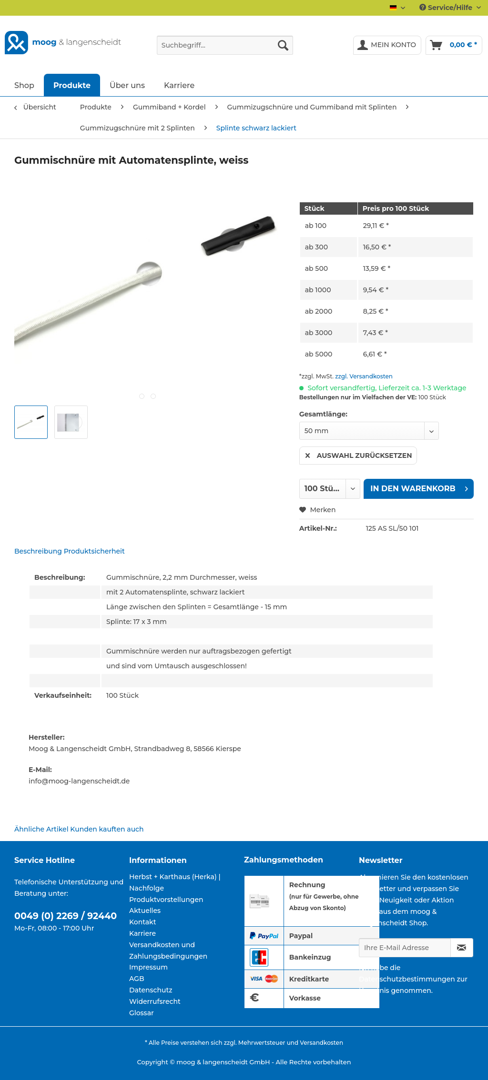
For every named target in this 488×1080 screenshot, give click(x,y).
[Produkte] (72, 85)
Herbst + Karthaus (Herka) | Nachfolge (175, 882)
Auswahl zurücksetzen (358, 454)
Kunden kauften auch (106, 829)
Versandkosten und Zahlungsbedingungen (168, 951)
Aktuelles (145, 910)
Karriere (142, 933)
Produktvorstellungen (166, 899)
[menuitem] (225, 49)
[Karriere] (179, 85)
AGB (136, 978)
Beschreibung (38, 551)
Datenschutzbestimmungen (407, 979)
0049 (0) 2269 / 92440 (65, 916)
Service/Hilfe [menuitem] (446, 7)
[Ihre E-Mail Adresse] (405, 947)
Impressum (148, 967)
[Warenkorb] (454, 45)
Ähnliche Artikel (41, 829)
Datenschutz (151, 990)
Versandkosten (321, 1042)
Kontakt (142, 922)
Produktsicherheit (94, 551)
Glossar (141, 1013)
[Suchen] (283, 45)
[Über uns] (127, 85)
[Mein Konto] (387, 45)
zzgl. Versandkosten (364, 376)
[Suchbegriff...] (225, 45)
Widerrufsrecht (155, 1001)
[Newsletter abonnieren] (461, 947)
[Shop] (24, 85)
